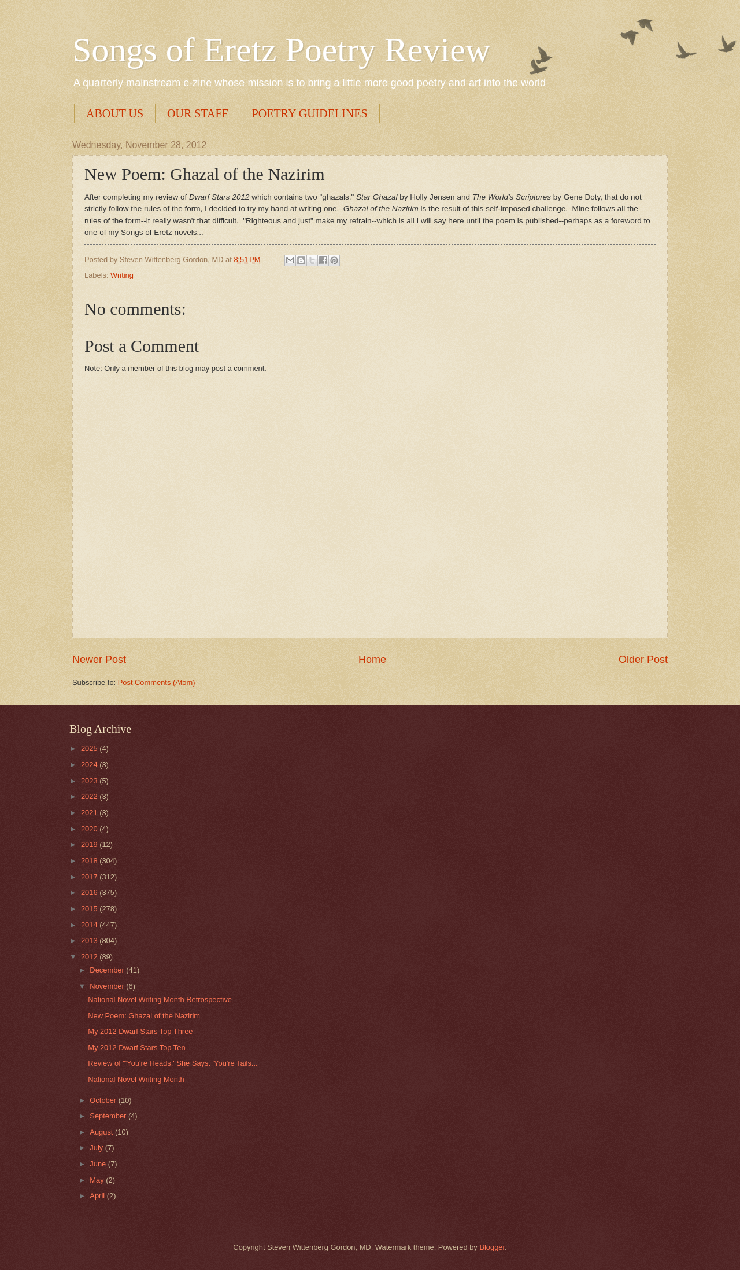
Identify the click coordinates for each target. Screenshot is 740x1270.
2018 (90, 860)
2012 (90, 956)
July (97, 1147)
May (98, 1180)
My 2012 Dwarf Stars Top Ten (136, 1047)
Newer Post (99, 659)
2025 (90, 748)
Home (372, 659)
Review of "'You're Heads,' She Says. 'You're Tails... (172, 1063)
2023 (90, 780)
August (102, 1132)
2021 (90, 812)
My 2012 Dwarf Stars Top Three (140, 1031)
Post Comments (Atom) (156, 682)
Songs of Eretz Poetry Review (281, 50)
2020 (90, 828)
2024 (90, 764)
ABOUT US (114, 113)
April (98, 1195)
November (108, 986)
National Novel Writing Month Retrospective (160, 999)
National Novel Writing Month (136, 1079)
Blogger (492, 1247)
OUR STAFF (197, 113)
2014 (90, 925)
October (104, 1100)
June (99, 1163)
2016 (90, 892)
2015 (90, 908)
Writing (122, 275)
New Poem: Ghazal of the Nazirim (144, 1015)
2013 (90, 940)
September (109, 1115)
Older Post (643, 659)
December (108, 970)
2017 (90, 877)
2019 (90, 844)
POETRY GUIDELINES (310, 113)
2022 (90, 796)
